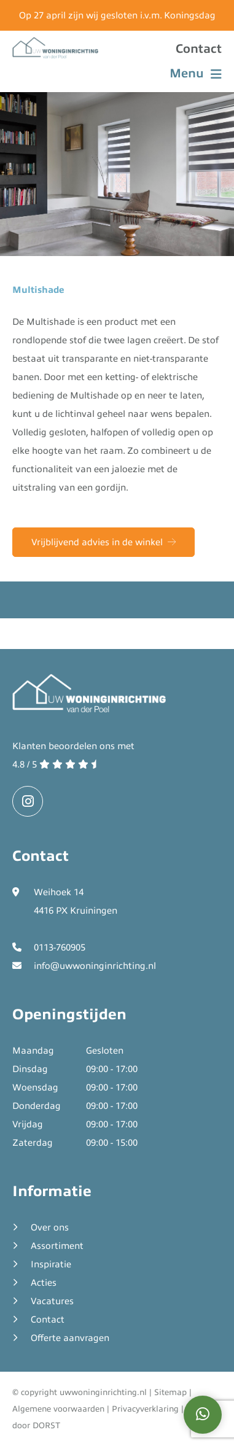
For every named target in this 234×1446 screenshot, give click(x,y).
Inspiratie (51, 1264)
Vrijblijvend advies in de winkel (103, 542)
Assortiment (57, 1246)
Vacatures (52, 1301)
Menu (196, 73)
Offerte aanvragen (70, 1338)
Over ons (50, 1227)
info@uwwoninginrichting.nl (95, 966)
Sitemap (170, 1392)
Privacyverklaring (145, 1408)
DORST (46, 1425)
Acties (44, 1283)
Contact (199, 49)
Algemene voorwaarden (58, 1408)
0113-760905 (59, 947)
